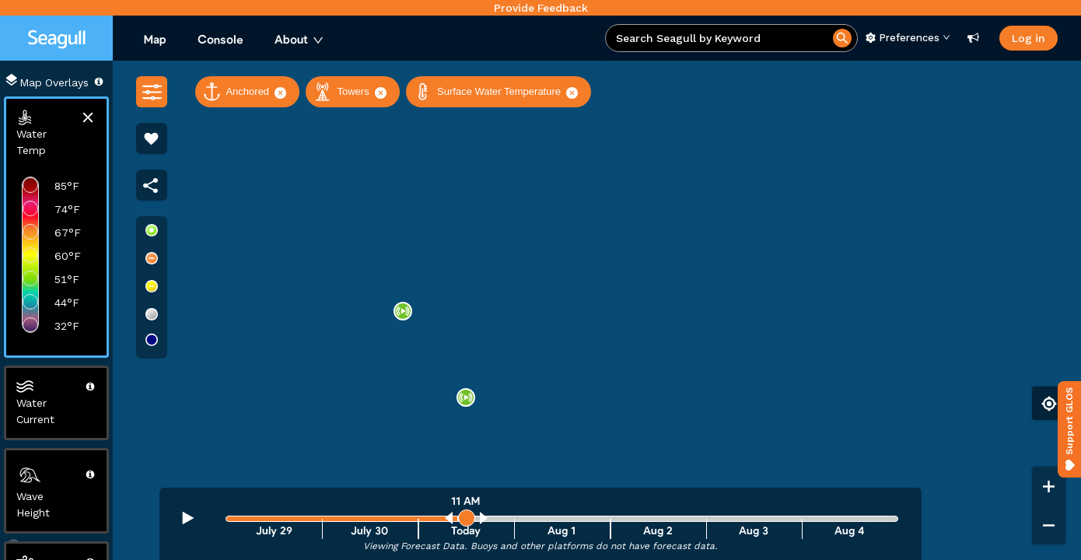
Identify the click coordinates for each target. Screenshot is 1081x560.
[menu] (366, 40)
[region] (540, 310)
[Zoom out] (1048, 525)
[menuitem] (155, 40)
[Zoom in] (1048, 486)
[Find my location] (1048, 403)
